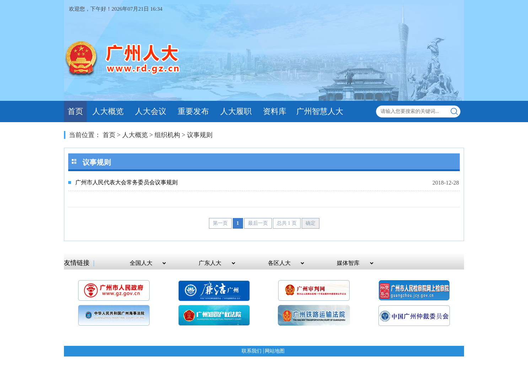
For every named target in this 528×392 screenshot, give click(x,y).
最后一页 (258, 223)
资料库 (274, 111)
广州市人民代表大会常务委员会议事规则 (126, 182)
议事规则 (199, 134)
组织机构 (167, 134)
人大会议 (150, 111)
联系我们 (252, 351)
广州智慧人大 (319, 111)
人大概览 (108, 111)
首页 (75, 111)
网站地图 (275, 351)
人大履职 (236, 111)
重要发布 (193, 111)
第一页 (220, 223)
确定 (311, 223)
